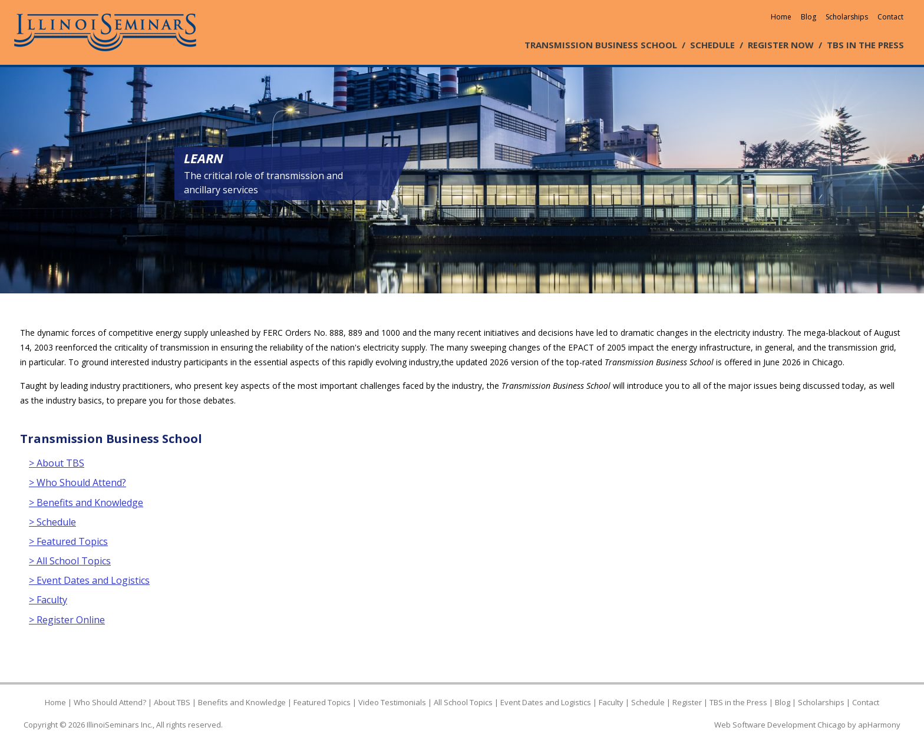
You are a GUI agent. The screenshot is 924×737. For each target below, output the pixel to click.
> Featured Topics (68, 541)
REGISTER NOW (781, 45)
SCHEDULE (712, 45)
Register (687, 702)
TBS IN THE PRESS (865, 45)
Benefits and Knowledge (242, 702)
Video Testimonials (392, 702)
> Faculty (48, 599)
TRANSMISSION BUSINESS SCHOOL (600, 45)
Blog (808, 17)
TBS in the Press (738, 702)
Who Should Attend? (110, 702)
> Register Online (67, 619)
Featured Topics (322, 702)
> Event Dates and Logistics (89, 580)
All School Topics (463, 702)
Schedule (648, 702)
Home (781, 17)
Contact (890, 17)
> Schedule (52, 521)
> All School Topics (70, 560)
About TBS (172, 702)
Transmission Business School (111, 439)
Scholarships (847, 17)
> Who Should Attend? (77, 482)
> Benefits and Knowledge (86, 502)
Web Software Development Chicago (780, 724)
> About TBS (56, 463)
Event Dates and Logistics (545, 702)
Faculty (611, 702)
